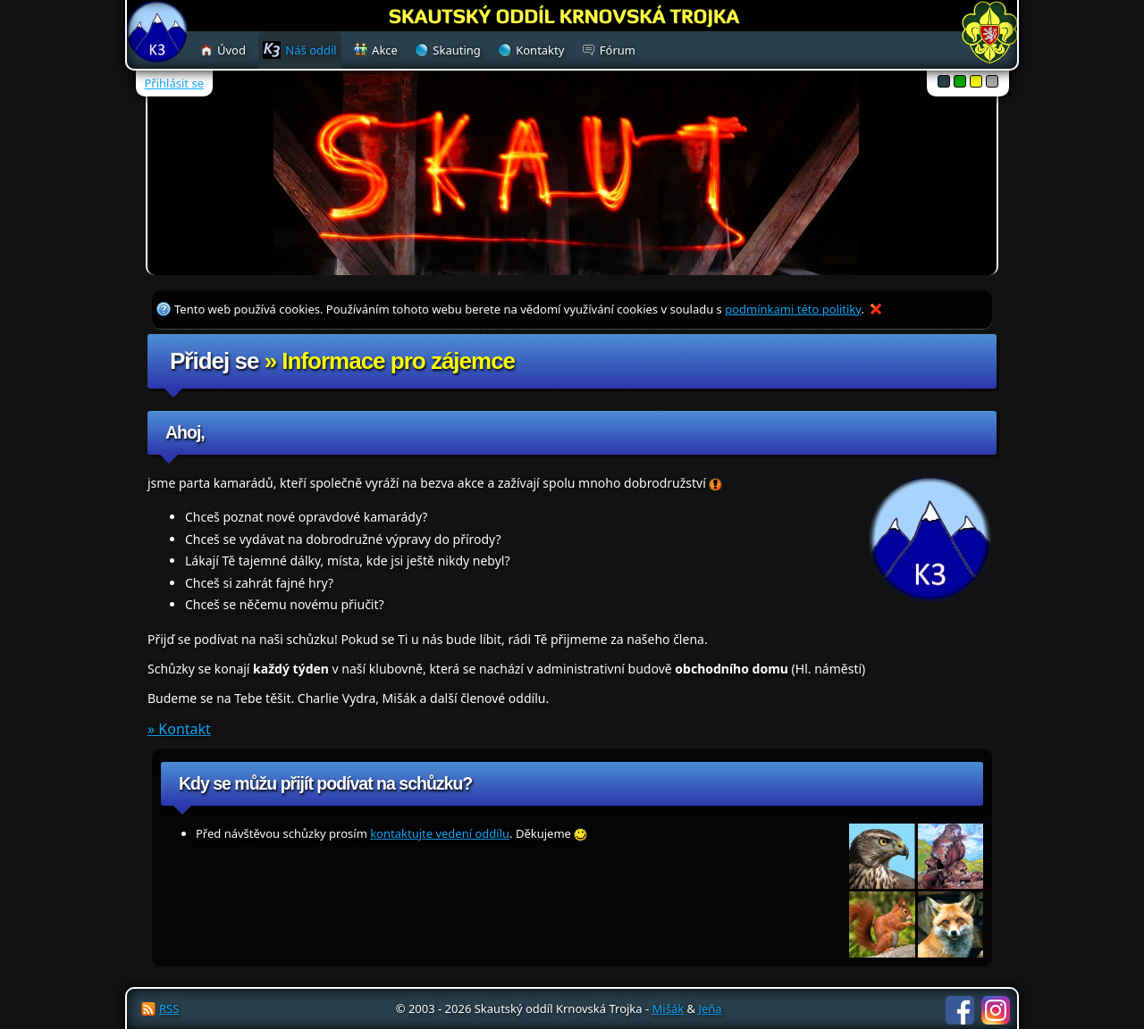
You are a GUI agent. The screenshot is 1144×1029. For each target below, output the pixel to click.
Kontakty (540, 50)
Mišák (668, 1008)
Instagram (995, 1010)
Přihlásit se (174, 83)
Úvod (231, 50)
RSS (169, 1008)
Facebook (960, 1010)
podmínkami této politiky (793, 309)
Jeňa (709, 1008)
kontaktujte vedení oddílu (439, 833)
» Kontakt (179, 729)
